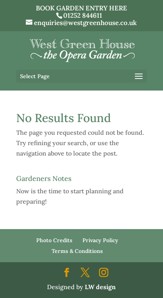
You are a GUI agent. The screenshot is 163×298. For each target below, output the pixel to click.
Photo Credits (54, 240)
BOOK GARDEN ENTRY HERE (81, 8)
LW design (100, 287)
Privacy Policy (100, 240)
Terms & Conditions (77, 251)
